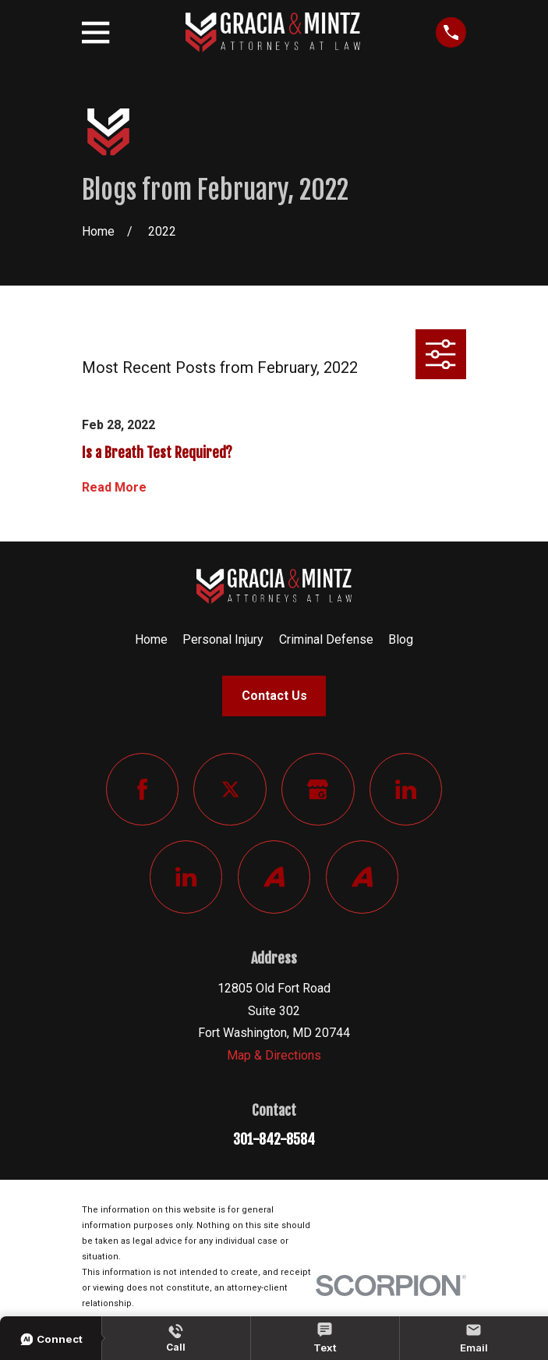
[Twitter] (229, 789)
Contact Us (274, 695)
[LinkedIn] (405, 789)
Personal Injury (222, 639)
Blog (400, 639)
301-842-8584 (274, 1139)
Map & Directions (274, 1055)
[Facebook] (142, 789)
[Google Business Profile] (317, 789)
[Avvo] (274, 876)
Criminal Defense (326, 639)
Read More (114, 488)
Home (151, 639)
